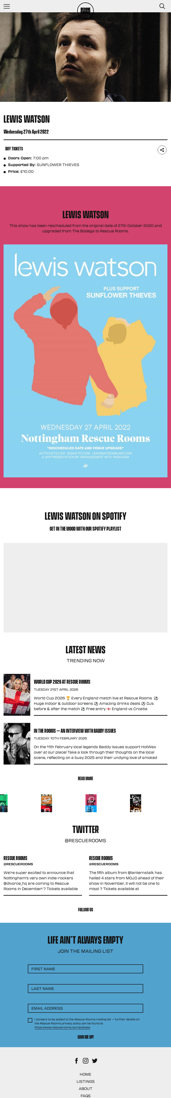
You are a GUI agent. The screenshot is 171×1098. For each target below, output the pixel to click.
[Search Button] (162, 6)
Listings (86, 1081)
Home (85, 1074)
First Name (43, 968)
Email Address (47, 1008)
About (85, 1088)
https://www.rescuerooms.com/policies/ (62, 1027)
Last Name (42, 988)
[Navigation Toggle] (9, 6)
